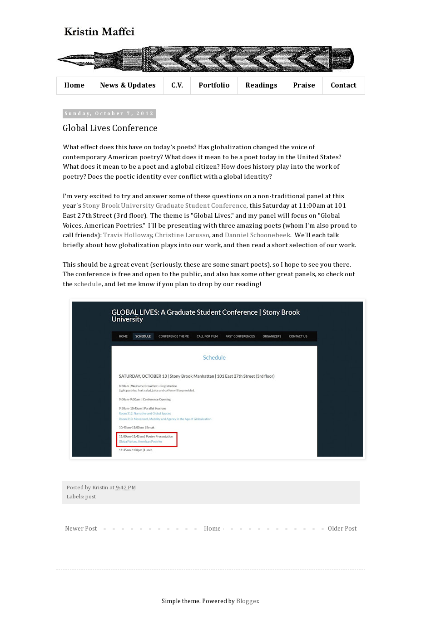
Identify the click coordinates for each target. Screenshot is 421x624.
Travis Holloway (128, 235)
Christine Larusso (182, 235)
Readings (261, 85)
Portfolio (214, 85)
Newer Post (81, 529)
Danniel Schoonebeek (257, 235)
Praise (304, 85)
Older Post (342, 529)
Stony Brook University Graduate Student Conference (165, 205)
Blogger (247, 601)
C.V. (177, 85)
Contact (344, 85)
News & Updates (128, 85)
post (90, 497)
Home (74, 85)
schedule (88, 284)
